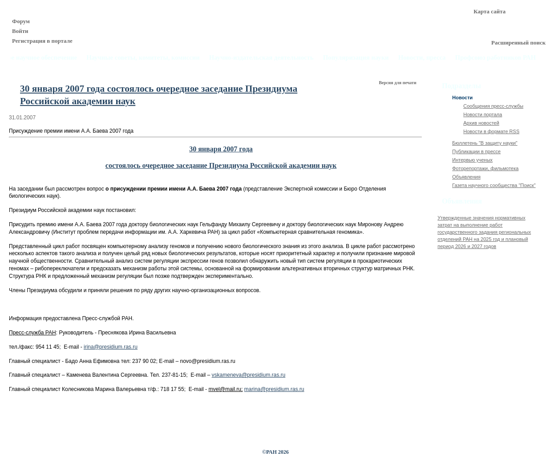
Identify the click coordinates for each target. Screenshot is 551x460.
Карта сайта (490, 11)
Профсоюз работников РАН (495, 57)
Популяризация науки (356, 57)
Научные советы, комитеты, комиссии (143, 57)
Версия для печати (398, 82)
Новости (462, 97)
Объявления (466, 176)
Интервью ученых (472, 160)
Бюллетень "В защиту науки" (485, 143)
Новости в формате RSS (491, 131)
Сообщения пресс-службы (493, 106)
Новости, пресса (422, 57)
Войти (20, 31)
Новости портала (482, 114)
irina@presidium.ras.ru (111, 347)
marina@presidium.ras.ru (274, 389)
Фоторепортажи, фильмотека (485, 168)
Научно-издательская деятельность (261, 57)
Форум (21, 21)
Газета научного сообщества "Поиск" (493, 185)
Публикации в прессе (476, 151)
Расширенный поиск (518, 42)
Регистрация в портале (42, 40)
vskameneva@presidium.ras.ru (249, 375)
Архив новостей (481, 123)
